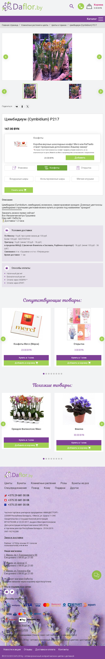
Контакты (63, 649)
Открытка (79, 344)
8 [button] (61, 374)
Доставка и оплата (45, 649)
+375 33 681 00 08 (18, 500)
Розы (63, 483)
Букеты (21, 483)
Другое (74, 487)
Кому (47, 487)
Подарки (60, 487)
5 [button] (54, 374)
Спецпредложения (15, 487)
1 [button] (44, 374)
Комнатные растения (43, 483)
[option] (52, 57)
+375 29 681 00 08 (18, 495)
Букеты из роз (80, 483)
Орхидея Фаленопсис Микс (26, 429)
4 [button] (51, 374)
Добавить (80, 157)
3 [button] (49, 374)
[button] (5, 56)
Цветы (8, 483)
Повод (35, 487)
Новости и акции (12, 649)
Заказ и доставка (13, 537)
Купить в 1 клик (26, 357)
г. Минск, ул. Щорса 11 (15, 563)
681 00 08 (80, 5)
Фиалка (79, 429)
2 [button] (46, 374)
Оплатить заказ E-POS (16, 630)
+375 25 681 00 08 (18, 504)
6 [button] (56, 374)
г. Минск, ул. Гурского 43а (17, 571)
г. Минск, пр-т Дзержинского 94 (20, 555)
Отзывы (28, 649)
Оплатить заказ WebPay (17, 625)
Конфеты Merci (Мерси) (26, 344)
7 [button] (59, 374)
